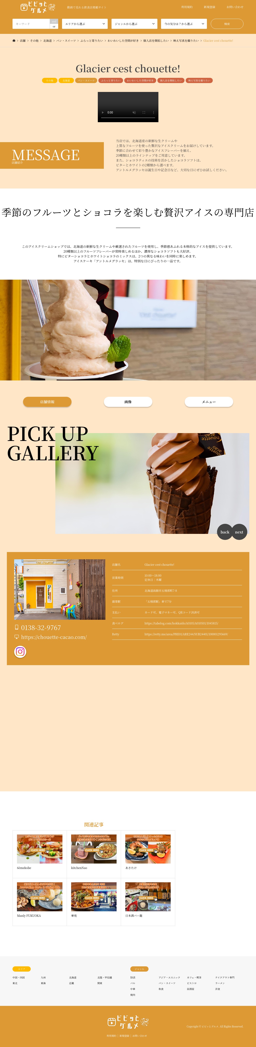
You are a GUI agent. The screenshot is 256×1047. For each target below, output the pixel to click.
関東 (99, 983)
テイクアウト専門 (224, 977)
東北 (15, 983)
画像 (128, 401)
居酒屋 (190, 989)
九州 (43, 977)
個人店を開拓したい (171, 80)
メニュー (209, 401)
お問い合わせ (235, 7)
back (224, 531)
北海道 (66, 80)
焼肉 (132, 994)
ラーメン (220, 983)
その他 (49, 80)
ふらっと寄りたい (110, 80)
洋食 (217, 989)
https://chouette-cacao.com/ (54, 636)
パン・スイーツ (86, 80)
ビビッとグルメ (210, 1026)
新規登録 (209, 7)
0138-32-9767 (41, 627)
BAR (132, 977)
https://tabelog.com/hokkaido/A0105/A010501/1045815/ (181, 623)
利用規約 (187, 7)
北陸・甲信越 (104, 977)
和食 (161, 989)
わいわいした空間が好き (140, 80)
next (239, 531)
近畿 (71, 983)
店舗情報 (47, 401)
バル (132, 983)
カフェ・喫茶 (194, 977)
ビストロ (192, 983)
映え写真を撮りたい (199, 80)
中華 (132, 989)
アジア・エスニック (169, 977)
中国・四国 (19, 977)
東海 (43, 983)
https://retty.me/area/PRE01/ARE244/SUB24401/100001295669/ (186, 634)
